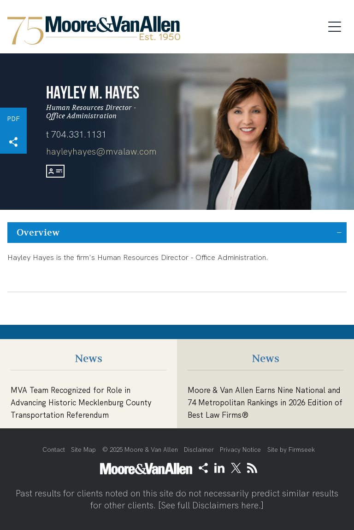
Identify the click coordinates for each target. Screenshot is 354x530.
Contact (53, 450)
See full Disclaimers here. (211, 505)
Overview (38, 232)
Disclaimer (199, 450)
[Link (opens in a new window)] (219, 468)
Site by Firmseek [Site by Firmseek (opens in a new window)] (291, 450)
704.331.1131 (78, 134)
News (88, 358)
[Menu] (337, 25)
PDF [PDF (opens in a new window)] (13, 119)
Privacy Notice (240, 450)
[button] (13, 142)
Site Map (83, 450)
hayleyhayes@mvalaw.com (101, 151)
